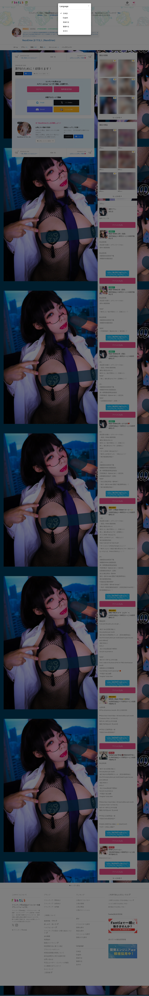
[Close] (88, 6)
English (65, 18)
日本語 (65, 13)
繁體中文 (66, 26)
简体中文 (66, 22)
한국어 (65, 31)
